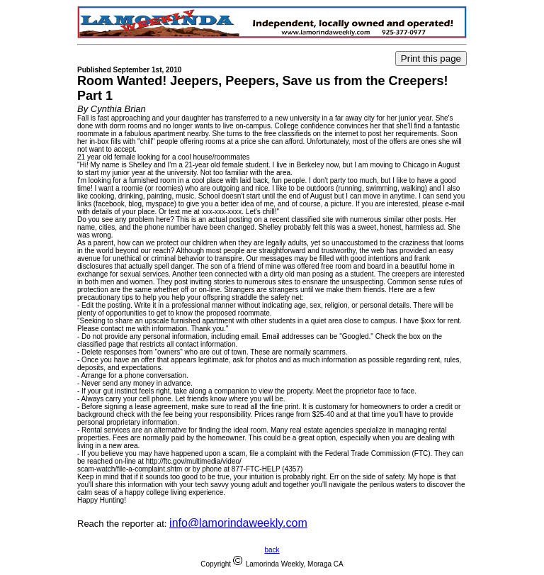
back (271, 550)
